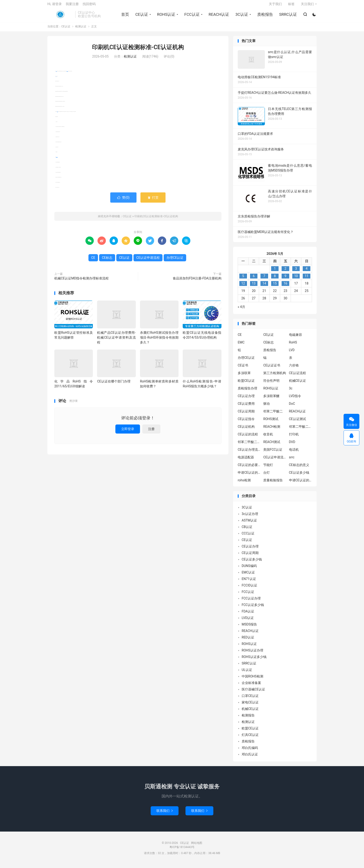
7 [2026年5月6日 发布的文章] (264, 279)
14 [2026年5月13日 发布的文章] (264, 287)
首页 (124, 16)
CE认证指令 (246, 422)
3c (290, 392)
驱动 (266, 407)
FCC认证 (191, 16)
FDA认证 (248, 615)
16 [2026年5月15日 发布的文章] (285, 287)
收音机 (268, 438)
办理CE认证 (67, 74)
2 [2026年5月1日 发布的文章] (285, 272)
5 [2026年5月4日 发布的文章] (243, 279)
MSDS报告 (249, 628)
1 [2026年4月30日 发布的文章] (275, 272)
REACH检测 (271, 430)
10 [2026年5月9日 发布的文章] (296, 279)
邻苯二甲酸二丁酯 (249, 445)
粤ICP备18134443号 (182, 850)
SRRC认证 (287, 16)
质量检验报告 (273, 484)
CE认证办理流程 (249, 453)
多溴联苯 (244, 377)
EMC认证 (248, 576)
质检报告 (264, 16)
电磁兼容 (295, 338)
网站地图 (196, 846)
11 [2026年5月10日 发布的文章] (307, 279)
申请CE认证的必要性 (249, 476)
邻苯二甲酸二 (273, 415)
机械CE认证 (297, 384)
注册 (151, 432)
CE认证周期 (246, 415)
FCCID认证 (249, 589)
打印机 (294, 438)
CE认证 (60, 16)
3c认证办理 (250, 517)
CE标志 (107, 261)
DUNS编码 (249, 569)
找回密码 (89, 6)
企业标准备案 (251, 686)
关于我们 (275, 6)
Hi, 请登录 (54, 6)
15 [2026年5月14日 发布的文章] (275, 287)
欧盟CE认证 (246, 384)
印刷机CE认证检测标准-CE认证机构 (138, 51)
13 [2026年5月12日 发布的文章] (254, 287)
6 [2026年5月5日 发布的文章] (254, 279)
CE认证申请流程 (57, 160)
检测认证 (80, 30)
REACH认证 (218, 16)
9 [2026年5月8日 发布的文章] (285, 279)
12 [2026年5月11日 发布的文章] (243, 287)
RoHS (293, 346)
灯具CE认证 (250, 738)
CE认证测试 (297, 422)
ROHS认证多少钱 (254, 660)
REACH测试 (271, 445)
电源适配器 (246, 461)
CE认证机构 (246, 430)
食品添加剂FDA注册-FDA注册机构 (197, 282)
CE (93, 261)
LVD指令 (295, 400)
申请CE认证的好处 (300, 484)
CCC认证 (248, 537)
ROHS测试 (270, 422)
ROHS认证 (165, 16)
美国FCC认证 (272, 453)
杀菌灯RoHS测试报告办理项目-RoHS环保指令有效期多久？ (159, 341)
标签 (291, 6)
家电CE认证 (250, 706)
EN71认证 (249, 582)
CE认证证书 (271, 369)
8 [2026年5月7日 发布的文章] (275, 279)
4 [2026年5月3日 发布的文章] (307, 272)
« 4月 (241, 310)
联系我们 (164, 814)
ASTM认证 (249, 524)
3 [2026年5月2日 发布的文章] (296, 272)
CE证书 (243, 369)
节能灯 (268, 468)
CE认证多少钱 (299, 476)
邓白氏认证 (250, 758)
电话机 (294, 453)
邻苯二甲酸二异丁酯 (300, 430)
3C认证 (241, 16)
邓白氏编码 (250, 751)
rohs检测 (244, 484)
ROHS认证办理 (252, 654)
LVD (292, 354)
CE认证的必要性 (249, 468)
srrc (292, 461)
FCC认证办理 (251, 602)
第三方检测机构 (274, 377)
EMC (241, 346)
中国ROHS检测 (252, 680)
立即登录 (127, 432)
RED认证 (248, 641)
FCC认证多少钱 (253, 608)
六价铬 (294, 369)
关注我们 (307, 6)
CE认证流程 (297, 377)
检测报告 (248, 719)
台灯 (266, 476)
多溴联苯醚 (271, 400)
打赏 (152, 201)
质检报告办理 (247, 392)
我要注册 (72, 6)
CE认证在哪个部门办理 (113, 385)
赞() (123, 201)
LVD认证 (248, 621)
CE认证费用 (246, 407)
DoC (292, 407)
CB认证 (247, 530)
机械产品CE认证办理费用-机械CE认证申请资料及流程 (116, 341)
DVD (292, 445)
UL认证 (247, 673)
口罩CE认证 (250, 699)
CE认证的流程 (248, 438)
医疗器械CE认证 (253, 693)
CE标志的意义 (299, 468)
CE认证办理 (246, 400)
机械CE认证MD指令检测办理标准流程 (81, 282)
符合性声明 (271, 384)
